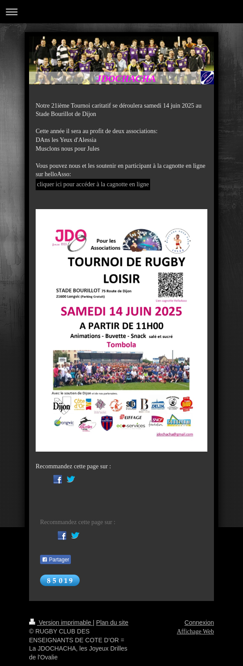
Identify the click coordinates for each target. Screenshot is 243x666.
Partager (55, 560)
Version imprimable (61, 622)
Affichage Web (195, 631)
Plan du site (112, 622)
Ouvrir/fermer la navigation (121, 11)
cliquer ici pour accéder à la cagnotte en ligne (93, 184)
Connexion (199, 622)
